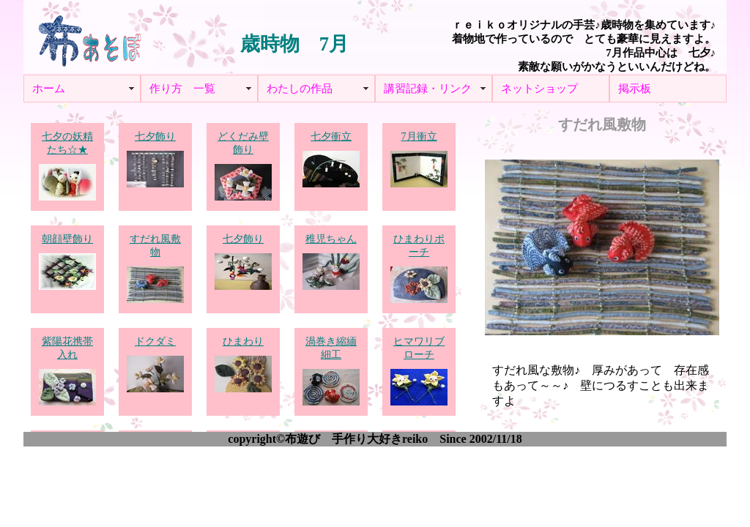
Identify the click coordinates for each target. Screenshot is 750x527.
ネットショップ (539, 88)
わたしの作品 (300, 88)
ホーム (48, 88)
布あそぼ (89, 36)
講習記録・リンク (428, 88)
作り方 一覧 (182, 88)
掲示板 (634, 88)
